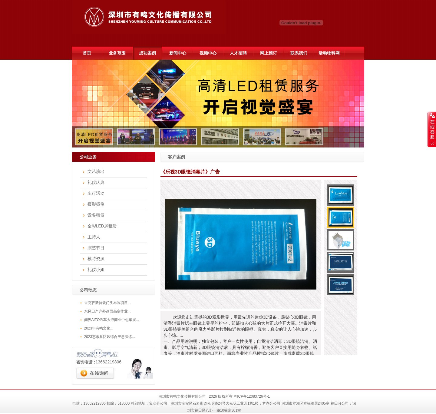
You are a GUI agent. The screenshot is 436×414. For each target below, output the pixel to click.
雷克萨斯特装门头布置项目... (107, 303)
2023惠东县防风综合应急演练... (109, 337)
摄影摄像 (96, 204)
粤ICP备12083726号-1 (251, 396)
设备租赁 (96, 215)
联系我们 (298, 53)
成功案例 (147, 53)
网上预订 (268, 53)
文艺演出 (96, 171)
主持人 (94, 236)
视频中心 (208, 53)
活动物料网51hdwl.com (329, 55)
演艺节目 (96, 247)
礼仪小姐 (96, 269)
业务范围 (117, 53)
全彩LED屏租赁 (102, 226)
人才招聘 (238, 53)
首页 (87, 53)
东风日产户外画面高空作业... (107, 311)
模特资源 (96, 258)
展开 (432, 129)
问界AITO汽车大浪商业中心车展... (111, 320)
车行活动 (96, 193)
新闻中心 (177, 53)
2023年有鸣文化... (99, 328)
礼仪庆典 (96, 182)
